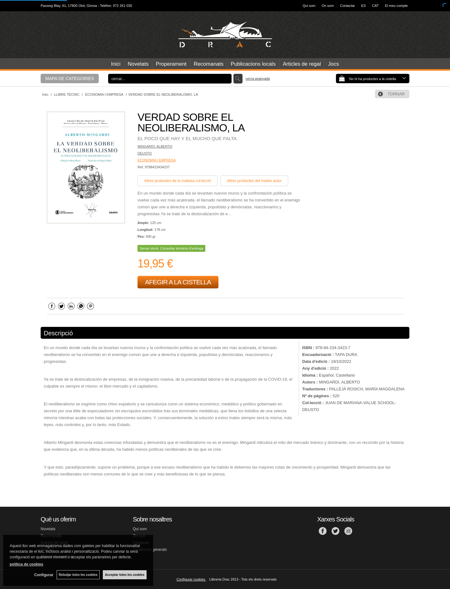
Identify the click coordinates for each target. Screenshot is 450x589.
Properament (171, 64)
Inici (115, 64)
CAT (375, 6)
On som (328, 6)
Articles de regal (302, 64)
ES (363, 6)
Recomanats (208, 64)
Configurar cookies (191, 579)
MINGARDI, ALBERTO (155, 146)
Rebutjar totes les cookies (78, 574)
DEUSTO (145, 153)
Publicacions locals (253, 64)
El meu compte (396, 6)
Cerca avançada (258, 78)
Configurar (43, 575)
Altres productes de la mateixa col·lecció (177, 181)
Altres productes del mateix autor (254, 181)
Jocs (333, 64)
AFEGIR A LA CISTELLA (178, 282)
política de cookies (26, 564)
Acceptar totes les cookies (124, 574)
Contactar (347, 6)
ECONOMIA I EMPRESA (157, 160)
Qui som (309, 6)
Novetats (138, 64)
